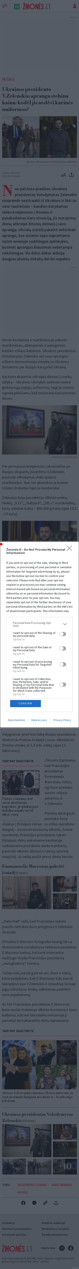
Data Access (39, 720)
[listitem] (39, 624)
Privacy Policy (62, 720)
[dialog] (39, 634)
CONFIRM (25, 703)
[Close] (71, 550)
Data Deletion (16, 720)
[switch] (62, 634)
